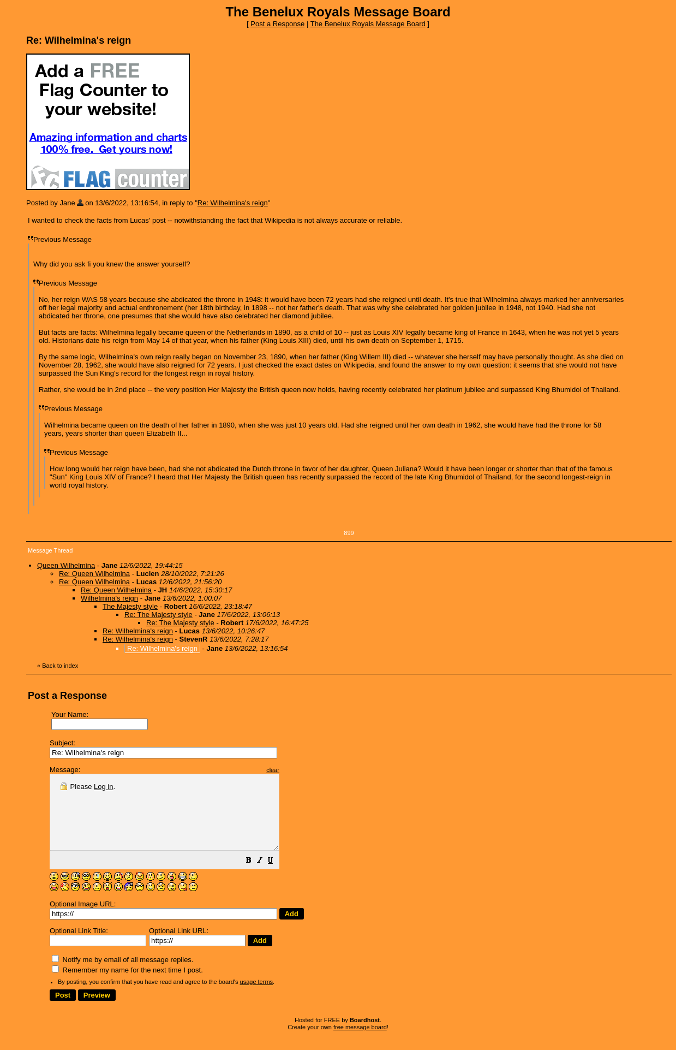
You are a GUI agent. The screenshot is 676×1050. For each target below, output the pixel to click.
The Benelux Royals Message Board (368, 24)
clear (300, 770)
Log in (103, 786)
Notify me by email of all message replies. (122, 974)
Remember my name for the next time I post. (127, 985)
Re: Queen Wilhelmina (94, 574)
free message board (360, 1042)
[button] (276, 877)
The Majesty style (130, 606)
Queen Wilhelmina (66, 565)
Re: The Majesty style (158, 614)
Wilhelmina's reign (109, 598)
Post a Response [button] (277, 24)
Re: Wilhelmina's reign (233, 203)
